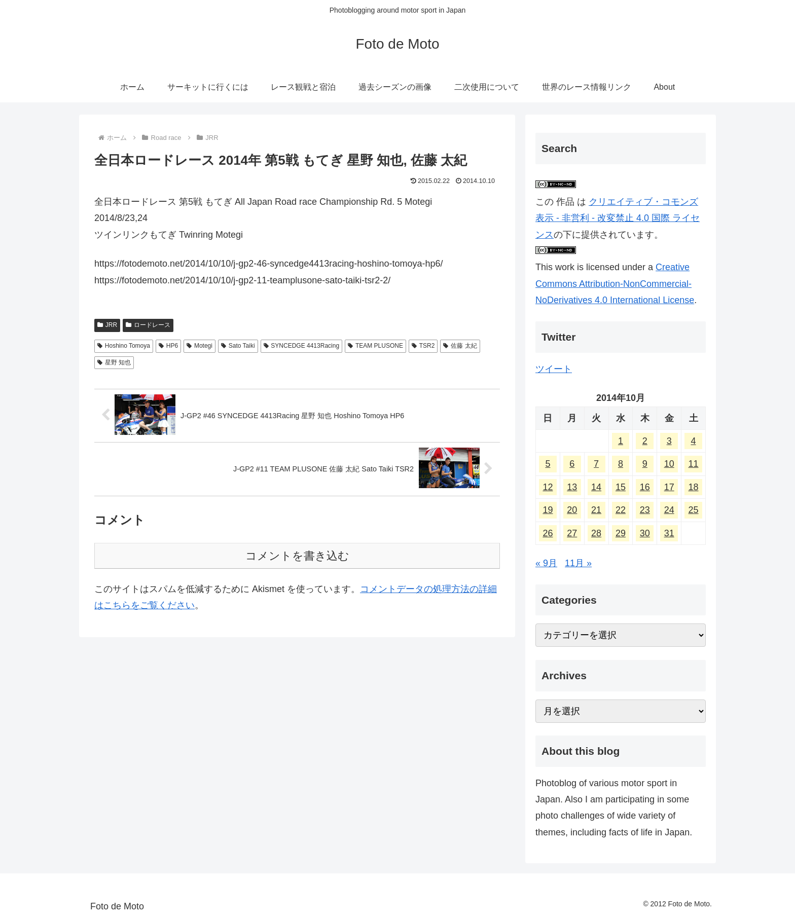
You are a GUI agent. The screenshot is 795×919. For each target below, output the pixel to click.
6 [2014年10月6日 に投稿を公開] (571, 464)
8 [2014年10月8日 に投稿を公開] (620, 464)
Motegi (199, 345)
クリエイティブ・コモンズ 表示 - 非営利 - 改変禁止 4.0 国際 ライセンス (617, 218)
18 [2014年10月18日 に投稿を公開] (694, 487)
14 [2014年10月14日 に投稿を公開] (596, 487)
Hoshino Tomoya (123, 345)
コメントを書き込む (297, 555)
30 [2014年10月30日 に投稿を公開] (645, 533)
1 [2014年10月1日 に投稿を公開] (620, 441)
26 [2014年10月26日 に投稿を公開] (548, 533)
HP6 (168, 345)
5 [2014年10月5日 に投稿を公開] (547, 464)
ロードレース (148, 324)
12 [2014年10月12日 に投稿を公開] (548, 487)
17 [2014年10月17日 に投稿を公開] (669, 487)
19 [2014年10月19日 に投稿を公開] (548, 510)
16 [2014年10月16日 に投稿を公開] (645, 487)
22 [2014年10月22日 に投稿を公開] (621, 510)
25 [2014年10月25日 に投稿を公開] (694, 510)
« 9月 (546, 563)
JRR (107, 324)
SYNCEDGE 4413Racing (302, 345)
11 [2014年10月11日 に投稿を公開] (694, 464)
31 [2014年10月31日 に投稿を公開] (669, 533)
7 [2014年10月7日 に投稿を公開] (596, 464)
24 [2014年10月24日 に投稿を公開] (669, 510)
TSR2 (423, 345)
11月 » (578, 563)
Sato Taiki (238, 345)
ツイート (553, 369)
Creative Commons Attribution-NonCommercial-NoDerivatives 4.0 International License (614, 283)
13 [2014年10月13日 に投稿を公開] (572, 487)
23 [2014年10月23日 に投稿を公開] (645, 510)
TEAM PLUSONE (375, 345)
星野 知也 (114, 362)
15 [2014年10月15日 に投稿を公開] (621, 487)
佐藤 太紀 (460, 345)
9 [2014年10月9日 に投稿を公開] (644, 464)
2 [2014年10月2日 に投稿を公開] (644, 441)
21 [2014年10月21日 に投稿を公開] (596, 510)
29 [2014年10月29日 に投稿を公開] (621, 533)
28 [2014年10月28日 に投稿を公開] (596, 533)
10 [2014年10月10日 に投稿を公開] (669, 464)
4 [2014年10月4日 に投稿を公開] (693, 441)
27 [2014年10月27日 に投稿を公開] (572, 533)
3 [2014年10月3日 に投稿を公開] (669, 441)
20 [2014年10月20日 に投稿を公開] (572, 510)
